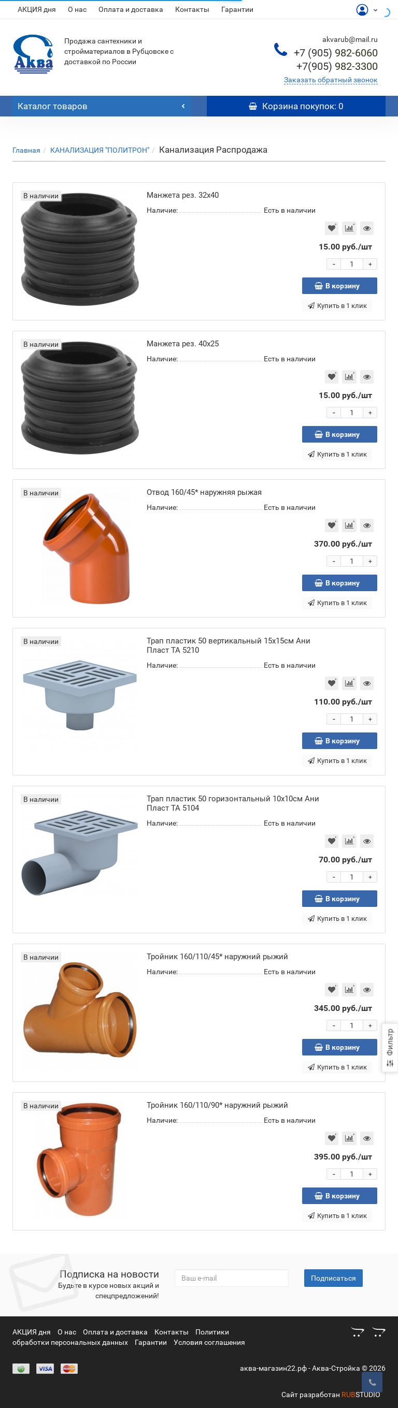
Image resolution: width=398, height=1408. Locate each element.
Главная (26, 150)
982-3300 (337, 66)
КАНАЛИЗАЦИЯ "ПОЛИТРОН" (99, 150)
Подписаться (333, 1278)
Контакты (192, 9)
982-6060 (336, 53)
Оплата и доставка (130, 9)
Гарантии (237, 9)
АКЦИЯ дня (37, 9)
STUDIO (361, 1394)
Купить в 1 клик (337, 306)
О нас (77, 9)
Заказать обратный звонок (331, 80)
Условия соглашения (209, 1342)
